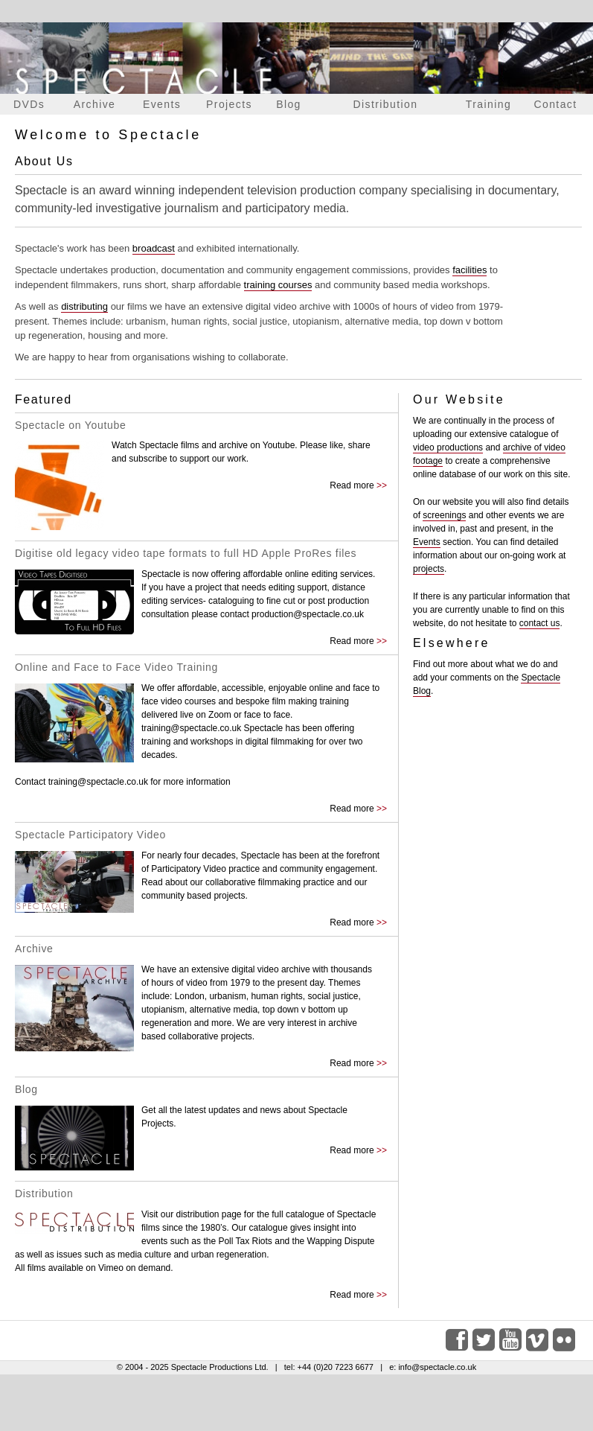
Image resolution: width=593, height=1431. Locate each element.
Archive (94, 104)
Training (488, 104)
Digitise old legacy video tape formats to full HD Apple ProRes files (185, 553)
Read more (352, 485)
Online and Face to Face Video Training (116, 667)
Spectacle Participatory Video (90, 835)
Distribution (385, 104)
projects (428, 569)
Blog (288, 104)
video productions (448, 447)
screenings (444, 515)
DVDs (29, 104)
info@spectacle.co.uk (437, 1367)
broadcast (153, 248)
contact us (539, 623)
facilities (469, 269)
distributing (84, 306)
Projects (229, 104)
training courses (278, 284)
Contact (555, 104)
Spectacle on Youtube (70, 425)
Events (162, 104)
